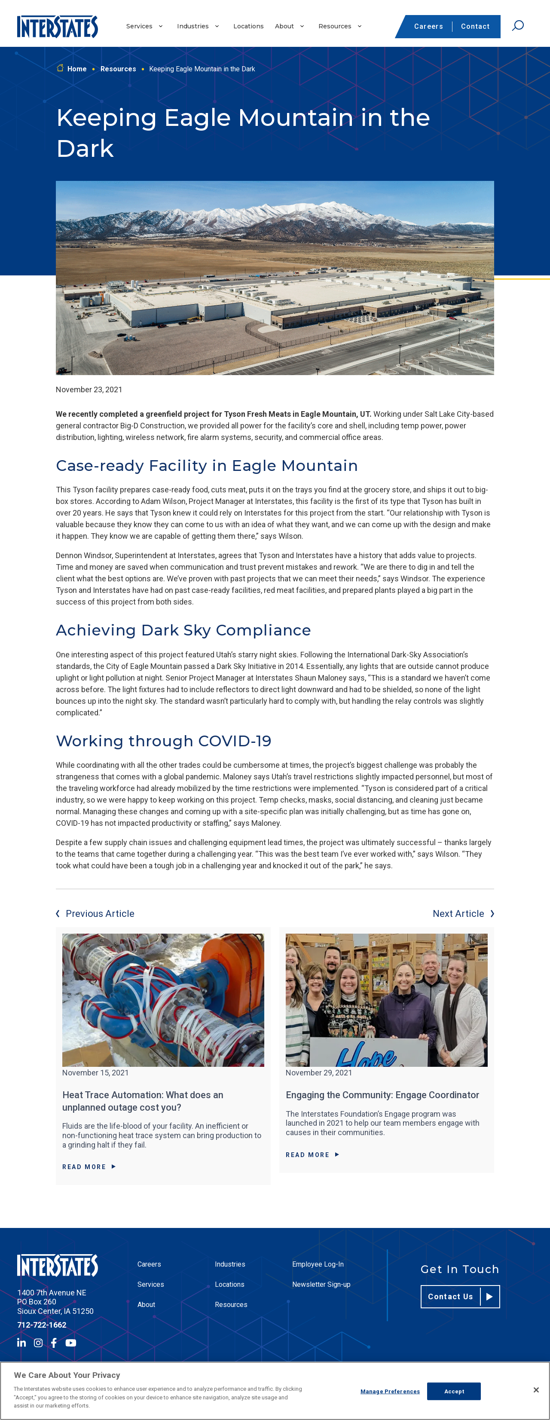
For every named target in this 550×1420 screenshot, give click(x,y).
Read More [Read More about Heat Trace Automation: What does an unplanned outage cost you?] (89, 1166)
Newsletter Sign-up (321, 1284)
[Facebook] (54, 1343)
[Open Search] (517, 25)
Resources (334, 26)
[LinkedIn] (21, 1343)
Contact (475, 26)
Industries (193, 26)
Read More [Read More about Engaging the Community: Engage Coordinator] (312, 1154)
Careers (428, 26)
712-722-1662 (41, 1324)
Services (139, 26)
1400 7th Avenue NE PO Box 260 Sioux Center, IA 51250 (55, 1302)
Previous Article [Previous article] (95, 913)
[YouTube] (70, 1343)
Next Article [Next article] (463, 913)
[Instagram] (38, 1343)
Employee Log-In (318, 1264)
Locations (248, 26)
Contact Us (460, 1297)
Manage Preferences (390, 1391)
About (284, 26)
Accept (454, 1391)
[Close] (536, 1389)
